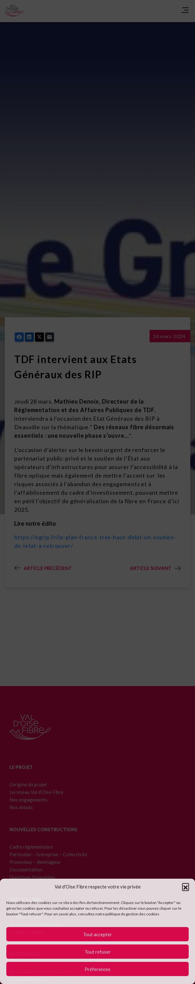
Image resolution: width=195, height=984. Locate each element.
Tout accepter (97, 934)
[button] (185, 886)
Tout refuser (98, 952)
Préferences (97, 969)
